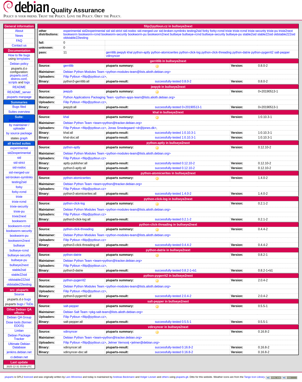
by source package (19, 133)
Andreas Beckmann (124, 376)
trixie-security (19, 206)
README (19, 87)
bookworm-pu (19, 235)
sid (19, 157)
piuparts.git (182, 376)
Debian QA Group (19, 317)
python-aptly (141, 52)
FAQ (19, 40)
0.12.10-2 (188, 163)
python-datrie (241, 52)
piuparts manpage (19, 97)
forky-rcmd (19, 191)
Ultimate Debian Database (19, 345)
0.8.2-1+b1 (189, 270)
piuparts (9, 376)
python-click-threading (216, 52)
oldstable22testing (19, 284)
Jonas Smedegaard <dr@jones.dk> (132, 128)
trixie (19, 196)
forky (19, 187)
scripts (12, 82)
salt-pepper (282, 52)
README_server (19, 92)
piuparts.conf (19, 75)
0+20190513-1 (192, 107)
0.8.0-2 (186, 81)
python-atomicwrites (164, 52)
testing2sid (19, 182)
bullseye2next (19, 120)
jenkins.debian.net (19, 352)
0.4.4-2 (186, 245)
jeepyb (121, 52)
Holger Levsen (148, 376)
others (165, 376)
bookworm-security (19, 231)
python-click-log (190, 52)
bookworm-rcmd (19, 226)
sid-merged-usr (19, 172)
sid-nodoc (19, 167)
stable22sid (19, 274)
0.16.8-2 (187, 347)
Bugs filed (19, 106)
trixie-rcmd (19, 201)
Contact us (19, 45)
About (19, 30)
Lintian (19, 330)
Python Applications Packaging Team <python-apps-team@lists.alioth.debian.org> (119, 97)
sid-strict (19, 162)
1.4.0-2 (186, 193)
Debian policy (19, 63)
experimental (19, 148)
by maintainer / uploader (19, 126)
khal (129, 52)
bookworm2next (19, 240)
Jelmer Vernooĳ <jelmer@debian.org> (134, 342)
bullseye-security (19, 255)
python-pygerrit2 (262, 52)
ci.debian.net (19, 357)
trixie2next (19, 216)
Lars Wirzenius (74, 376)
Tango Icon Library (254, 376)
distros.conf (19, 79)
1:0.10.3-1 (189, 132)
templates (23, 58)
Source (19, 294)
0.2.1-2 (186, 219)
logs (27, 82)
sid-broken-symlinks (19, 177)
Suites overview (19, 111)
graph (24, 138)
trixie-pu (19, 211)
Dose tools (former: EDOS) (19, 324)
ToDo (29, 304)
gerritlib (111, 52)
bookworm (19, 221)
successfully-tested (168, 81)
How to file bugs (19, 55)
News (19, 35)
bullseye (19, 245)
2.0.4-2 (186, 296)
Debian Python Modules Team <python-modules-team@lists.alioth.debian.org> (117, 71)
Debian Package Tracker (19, 337)
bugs (27, 299)
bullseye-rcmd (19, 250)
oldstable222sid (19, 279)
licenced (28, 376)
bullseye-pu (19, 260)
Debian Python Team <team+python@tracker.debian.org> (102, 123)
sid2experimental (19, 152)
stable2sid (19, 270)
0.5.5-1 (186, 321)
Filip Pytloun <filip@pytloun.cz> (84, 76)
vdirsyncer (113, 55)
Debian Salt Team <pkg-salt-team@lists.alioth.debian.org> (103, 312)
